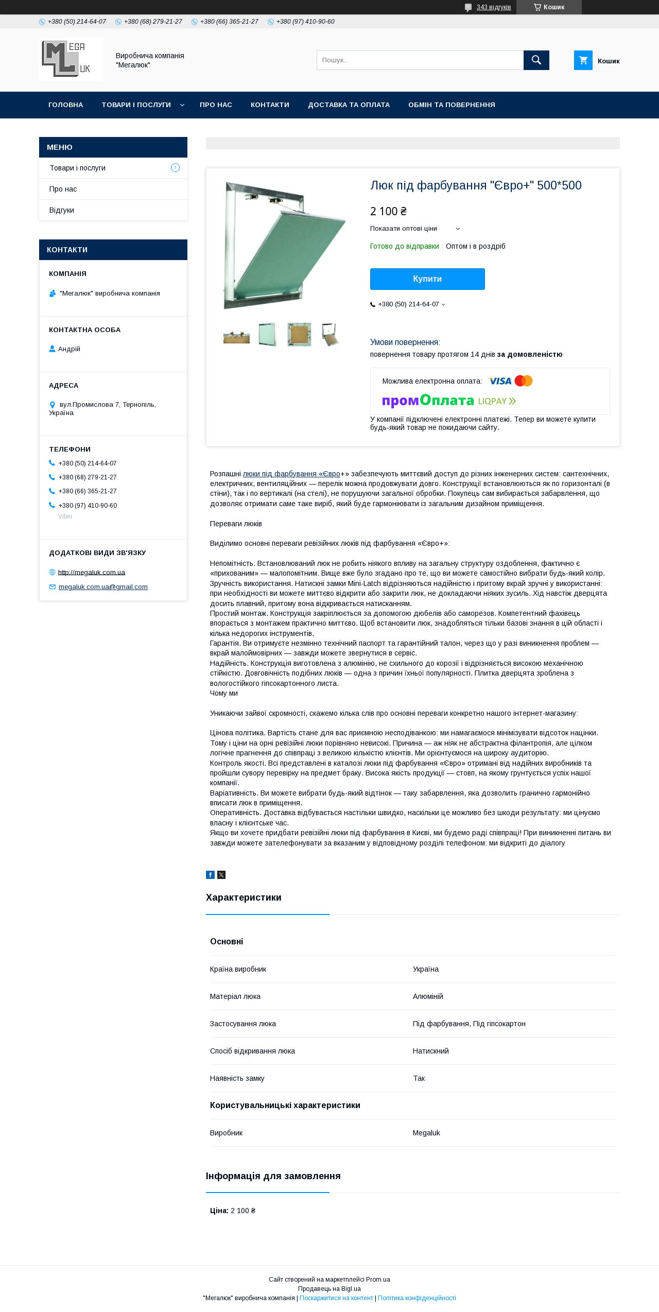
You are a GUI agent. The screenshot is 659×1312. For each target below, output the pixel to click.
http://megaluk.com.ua (91, 572)
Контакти (270, 105)
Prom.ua (378, 1279)
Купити (427, 278)
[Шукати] (536, 60)
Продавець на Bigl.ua (329, 1288)
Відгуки (61, 210)
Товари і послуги (136, 105)
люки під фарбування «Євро (291, 474)
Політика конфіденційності (417, 1298)
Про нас (216, 105)
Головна (65, 105)
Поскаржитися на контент (336, 1298)
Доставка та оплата (349, 105)
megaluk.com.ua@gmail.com (103, 587)
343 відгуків (494, 7)
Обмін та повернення (451, 105)
